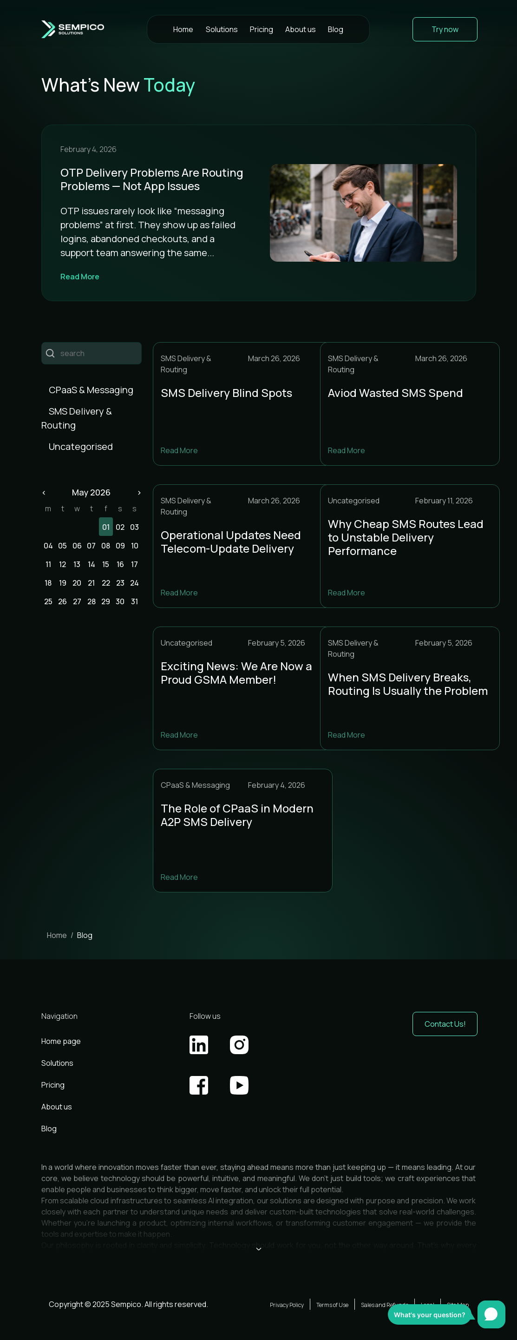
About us (300, 29)
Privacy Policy (287, 1305)
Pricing (261, 29)
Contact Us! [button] (445, 1024)
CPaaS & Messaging (91, 389)
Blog (335, 29)
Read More (79, 276)
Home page (61, 1041)
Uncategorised (81, 446)
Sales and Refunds (384, 1305)
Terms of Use (332, 1305)
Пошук (50, 353)
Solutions (222, 29)
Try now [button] (445, 29)
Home (183, 29)
